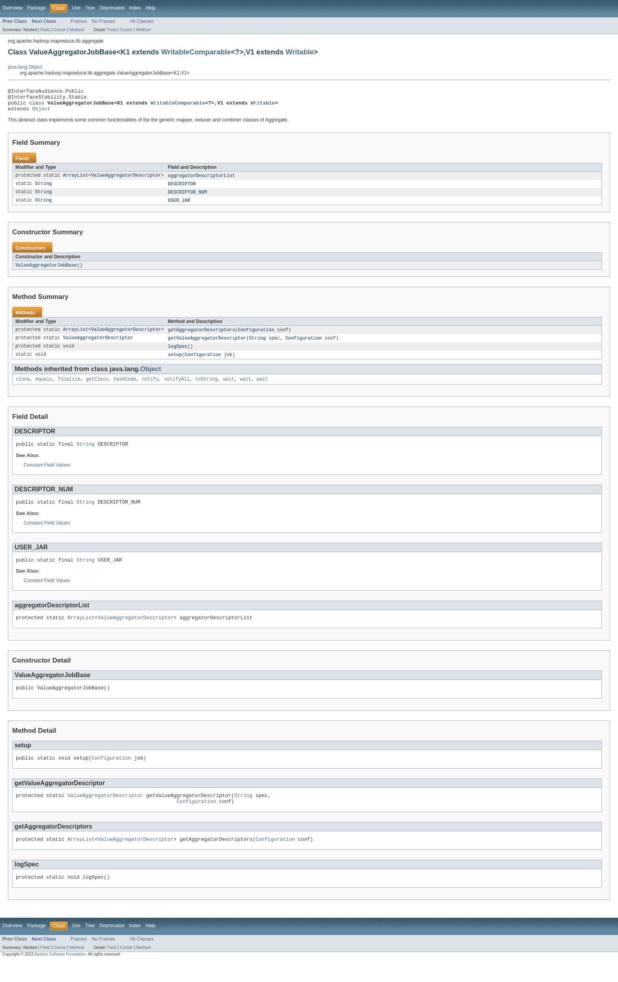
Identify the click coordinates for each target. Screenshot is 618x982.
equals (43, 388)
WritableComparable (196, 52)
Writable (300, 52)
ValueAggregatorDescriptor (126, 180)
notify (150, 388)
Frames (79, 21)
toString (206, 388)
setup (175, 363)
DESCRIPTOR (182, 189)
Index (135, 8)
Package (36, 8)
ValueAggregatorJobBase (46, 272)
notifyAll (177, 388)
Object (41, 113)
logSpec (178, 354)
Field (45, 29)
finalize (69, 388)
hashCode (125, 388)
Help (150, 8)
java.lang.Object (25, 67)
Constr (59, 29)
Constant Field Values (47, 475)
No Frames (103, 21)
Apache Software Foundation (60, 975)
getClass (97, 388)
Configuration (256, 337)
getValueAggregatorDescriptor (207, 345)
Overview (12, 8)
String (43, 189)
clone (23, 388)
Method (76, 29)
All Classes (142, 21)
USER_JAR (179, 206)
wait (228, 388)
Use (76, 8)
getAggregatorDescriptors (201, 337)
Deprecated (112, 8)
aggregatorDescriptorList (201, 180)
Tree (90, 8)
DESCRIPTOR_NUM (187, 198)
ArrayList (75, 180)
